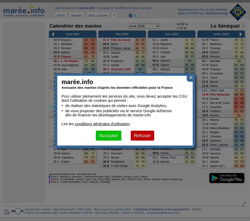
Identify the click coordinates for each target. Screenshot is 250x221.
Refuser (142, 135)
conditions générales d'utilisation (102, 124)
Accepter (108, 135)
